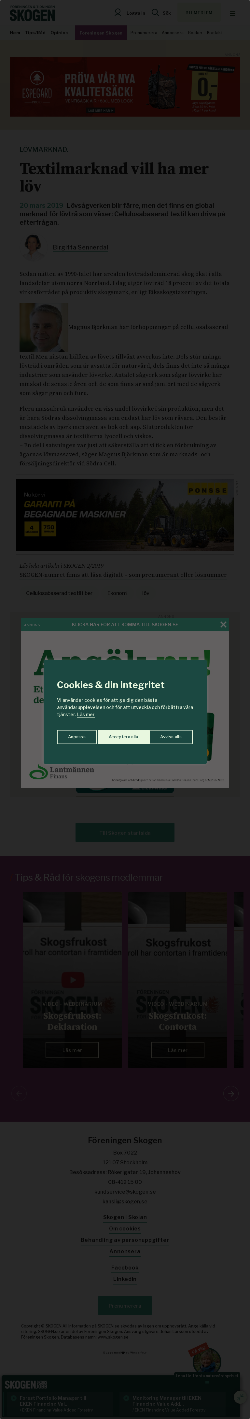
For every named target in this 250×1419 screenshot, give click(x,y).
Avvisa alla (118, 735)
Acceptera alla (168, 735)
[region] (125, 709)
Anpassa (76, 735)
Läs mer (86, 714)
